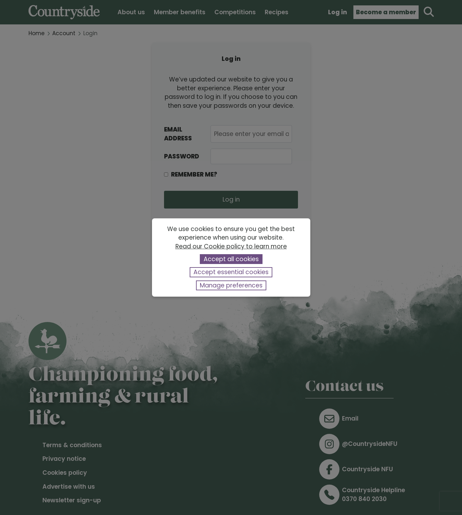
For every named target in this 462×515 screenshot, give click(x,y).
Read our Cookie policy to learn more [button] (231, 246)
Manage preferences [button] (231, 285)
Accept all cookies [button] (231, 259)
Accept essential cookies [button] (231, 272)
